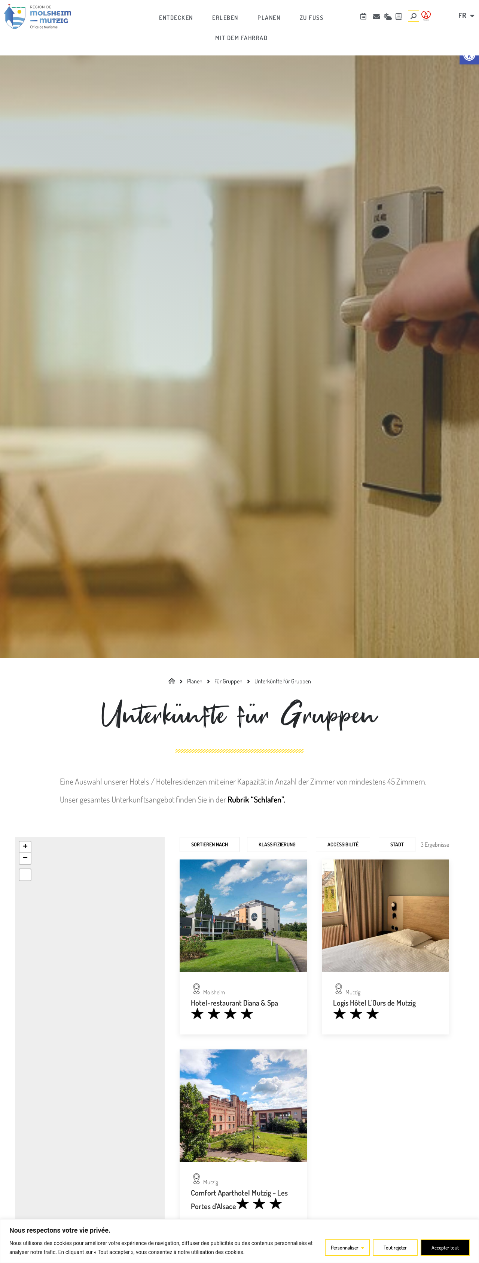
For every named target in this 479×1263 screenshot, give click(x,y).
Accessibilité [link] (343, 844)
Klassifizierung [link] (277, 844)
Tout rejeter (394, 1247)
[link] (37, 16)
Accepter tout (445, 1247)
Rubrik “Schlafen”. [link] (256, 799)
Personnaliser (342, 1247)
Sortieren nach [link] (209, 844)
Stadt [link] (397, 844)
